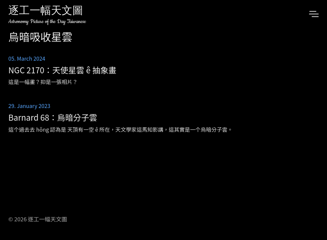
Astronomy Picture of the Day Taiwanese (47, 21)
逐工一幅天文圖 (45, 11)
